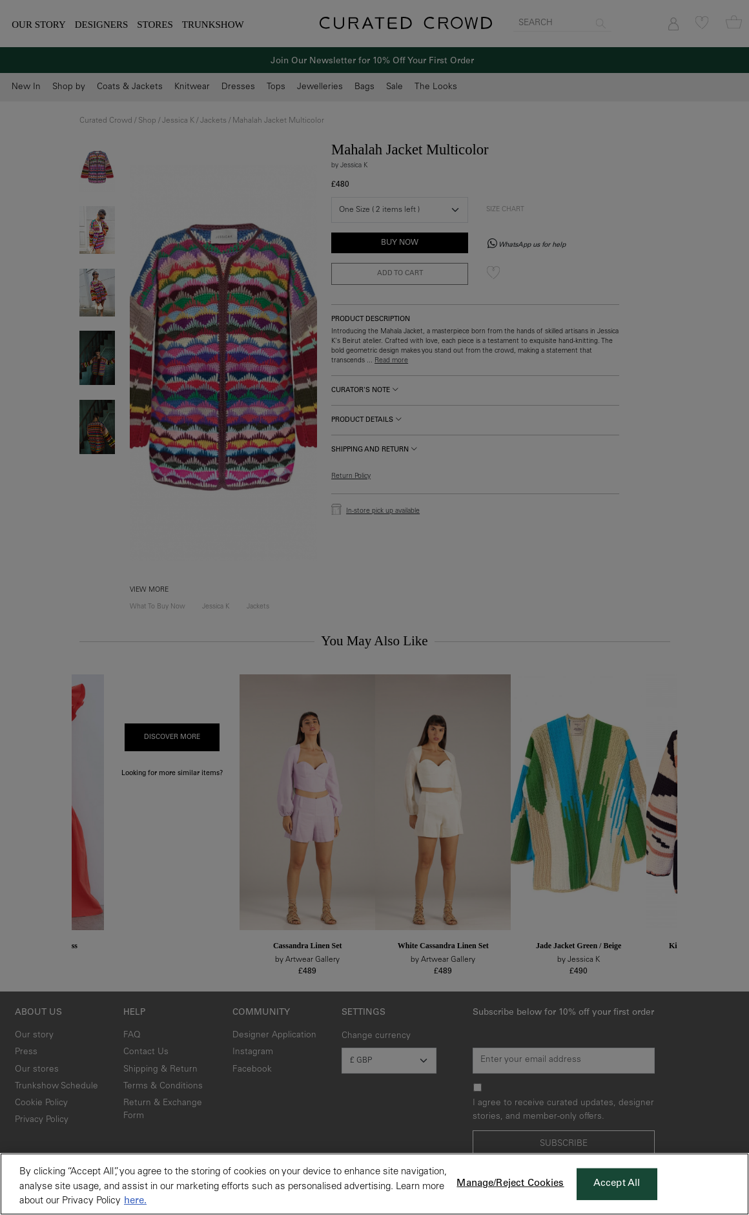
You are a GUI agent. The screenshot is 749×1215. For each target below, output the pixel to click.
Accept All (617, 1184)
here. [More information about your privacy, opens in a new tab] (135, 1201)
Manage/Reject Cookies (510, 1184)
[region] (374, 1184)
